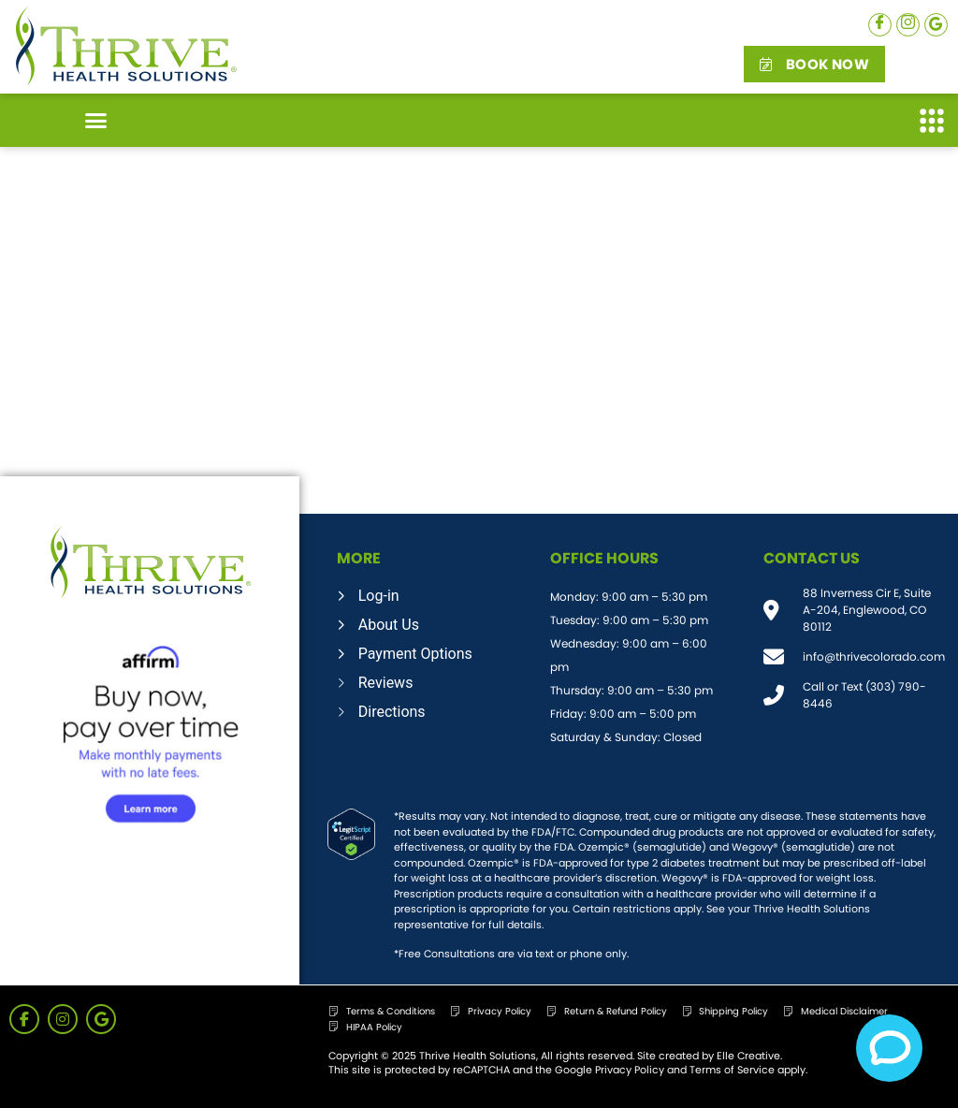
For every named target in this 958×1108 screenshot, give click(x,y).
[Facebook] (880, 24)
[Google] (936, 24)
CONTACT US (811, 558)
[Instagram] (908, 24)
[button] (96, 120)
